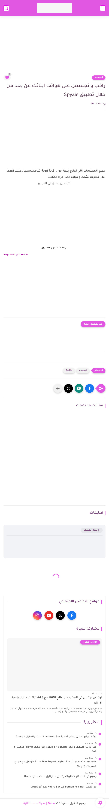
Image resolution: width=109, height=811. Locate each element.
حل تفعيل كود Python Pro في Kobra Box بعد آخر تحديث (63, 787)
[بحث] (6, 8)
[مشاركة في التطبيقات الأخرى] (57, 388)
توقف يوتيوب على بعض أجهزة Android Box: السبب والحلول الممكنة (56, 737)
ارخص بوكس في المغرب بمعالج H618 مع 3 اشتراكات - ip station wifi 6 (57, 700)
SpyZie (69, 370)
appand (99, 77)
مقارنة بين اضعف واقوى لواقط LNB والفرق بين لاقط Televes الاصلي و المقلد (55, 749)
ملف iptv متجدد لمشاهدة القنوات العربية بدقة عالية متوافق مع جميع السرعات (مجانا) (55, 764)
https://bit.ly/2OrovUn (16, 255)
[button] (89, 388)
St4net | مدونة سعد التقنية (39, 803)
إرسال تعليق (91, 530)
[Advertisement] (54, 47)
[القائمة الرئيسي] (102, 8)
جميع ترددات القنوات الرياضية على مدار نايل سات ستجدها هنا (60, 776)
